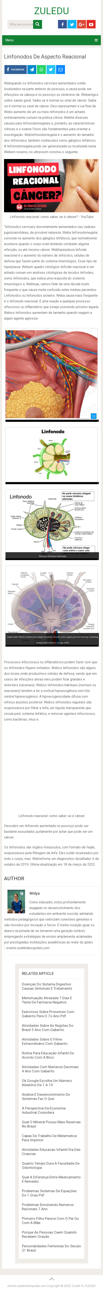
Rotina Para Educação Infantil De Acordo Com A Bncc (48, 1055)
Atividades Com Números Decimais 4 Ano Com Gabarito (50, 1069)
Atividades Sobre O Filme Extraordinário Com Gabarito (45, 1041)
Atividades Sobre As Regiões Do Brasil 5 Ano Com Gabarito (47, 1027)
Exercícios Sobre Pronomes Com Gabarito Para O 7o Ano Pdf (48, 1014)
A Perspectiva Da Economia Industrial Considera (44, 1110)
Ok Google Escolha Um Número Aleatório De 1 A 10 (47, 1083)
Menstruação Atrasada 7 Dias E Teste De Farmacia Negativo (47, 1000)
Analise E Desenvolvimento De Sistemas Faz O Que (46, 1096)
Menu (9, 40)
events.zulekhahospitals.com (27, 1286)
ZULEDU (51, 11)
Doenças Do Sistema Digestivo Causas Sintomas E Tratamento (47, 986)
